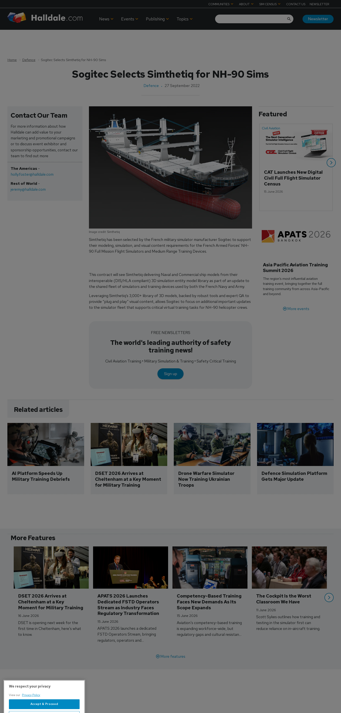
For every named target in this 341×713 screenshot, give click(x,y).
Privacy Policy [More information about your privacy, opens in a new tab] (31, 708)
